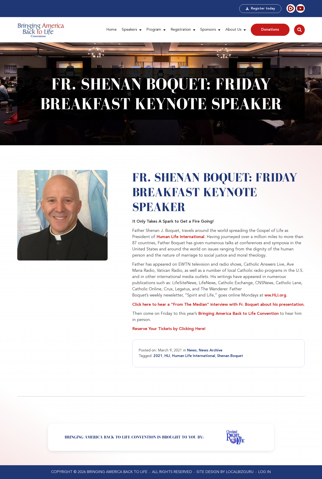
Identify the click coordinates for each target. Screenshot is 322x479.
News (192, 350)
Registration (183, 30)
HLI (167, 356)
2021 (157, 356)
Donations (270, 29)
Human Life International (180, 237)
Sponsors (210, 30)
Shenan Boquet (230, 356)
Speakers (131, 30)
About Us (235, 30)
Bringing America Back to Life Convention (238, 314)
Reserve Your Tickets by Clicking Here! (168, 329)
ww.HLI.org (275, 295)
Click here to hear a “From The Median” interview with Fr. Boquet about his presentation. (218, 305)
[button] (299, 29)
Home (111, 29)
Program (156, 30)
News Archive (210, 350)
